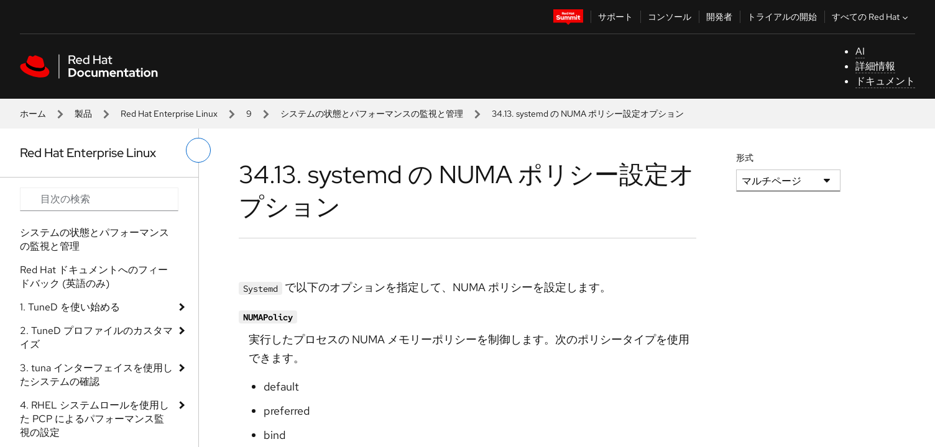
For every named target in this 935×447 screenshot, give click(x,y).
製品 (83, 113)
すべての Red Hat (871, 16)
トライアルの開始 (782, 16)
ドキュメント (885, 81)
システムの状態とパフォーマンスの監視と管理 (371, 113)
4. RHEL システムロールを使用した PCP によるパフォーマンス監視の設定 (94, 419)
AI (860, 51)
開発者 (719, 16)
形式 (744, 157)
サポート (615, 16)
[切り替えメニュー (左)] (198, 150)
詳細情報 (875, 66)
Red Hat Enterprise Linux (169, 113)
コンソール (669, 16)
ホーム (33, 113)
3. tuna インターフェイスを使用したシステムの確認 (96, 374)
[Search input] (99, 199)
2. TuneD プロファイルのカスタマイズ (96, 337)
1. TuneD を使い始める (70, 307)
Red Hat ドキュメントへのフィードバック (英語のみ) (94, 276)
